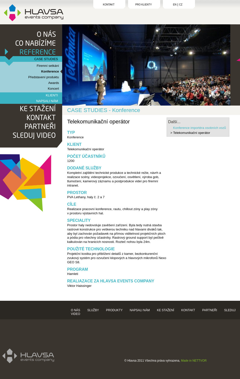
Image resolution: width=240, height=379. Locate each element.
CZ (180, 4)
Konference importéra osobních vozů (199, 128)
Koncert (53, 88)
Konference (50, 71)
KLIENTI (52, 95)
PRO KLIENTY (143, 4)
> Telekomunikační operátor (190, 133)
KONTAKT (108, 4)
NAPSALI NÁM (47, 101)
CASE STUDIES (46, 59)
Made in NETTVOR (194, 360)
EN (175, 4)
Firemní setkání (48, 66)
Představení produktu (43, 77)
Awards (53, 83)
